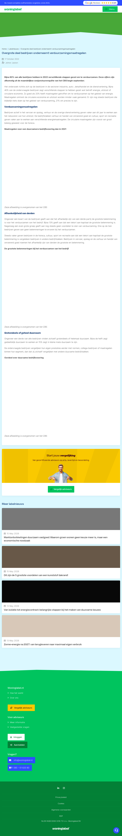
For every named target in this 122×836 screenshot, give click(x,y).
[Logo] (14, 9)
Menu (112, 9)
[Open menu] (110, 9)
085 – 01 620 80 (19, 767)
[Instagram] (64, 788)
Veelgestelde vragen (18, 727)
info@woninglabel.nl (21, 760)
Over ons (13, 697)
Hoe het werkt (15, 693)
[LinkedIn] (58, 788)
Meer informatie (16, 722)
